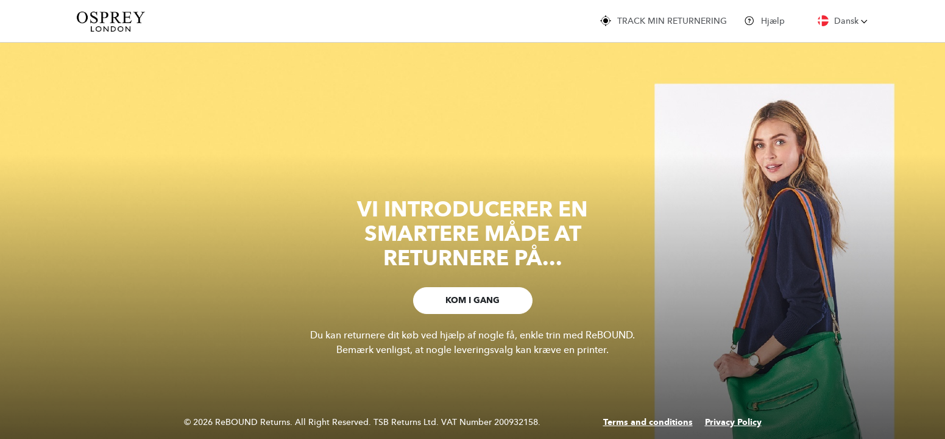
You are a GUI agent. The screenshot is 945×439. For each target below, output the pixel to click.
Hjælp (764, 20)
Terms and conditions (648, 422)
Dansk (843, 20)
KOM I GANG (472, 300)
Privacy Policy (733, 422)
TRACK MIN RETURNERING (663, 20)
